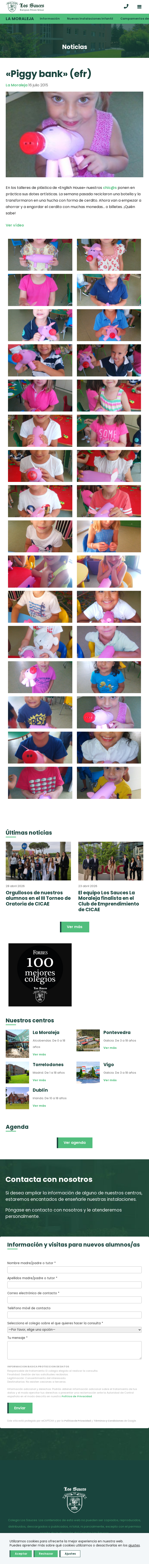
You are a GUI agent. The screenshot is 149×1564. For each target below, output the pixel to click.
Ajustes (70, 1554)
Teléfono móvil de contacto (74, 1312)
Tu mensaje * (74, 1347)
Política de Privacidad (77, 1396)
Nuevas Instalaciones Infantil (90, 19)
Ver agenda (75, 1142)
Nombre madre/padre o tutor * (74, 1267)
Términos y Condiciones (108, 1421)
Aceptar (21, 1554)
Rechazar (46, 1554)
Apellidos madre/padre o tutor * (74, 1282)
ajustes (134, 1545)
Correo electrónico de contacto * (74, 1297)
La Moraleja (20, 18)
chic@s (110, 187)
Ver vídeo (15, 225)
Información (50, 19)
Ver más (74, 926)
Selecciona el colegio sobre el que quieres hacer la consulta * (74, 1326)
